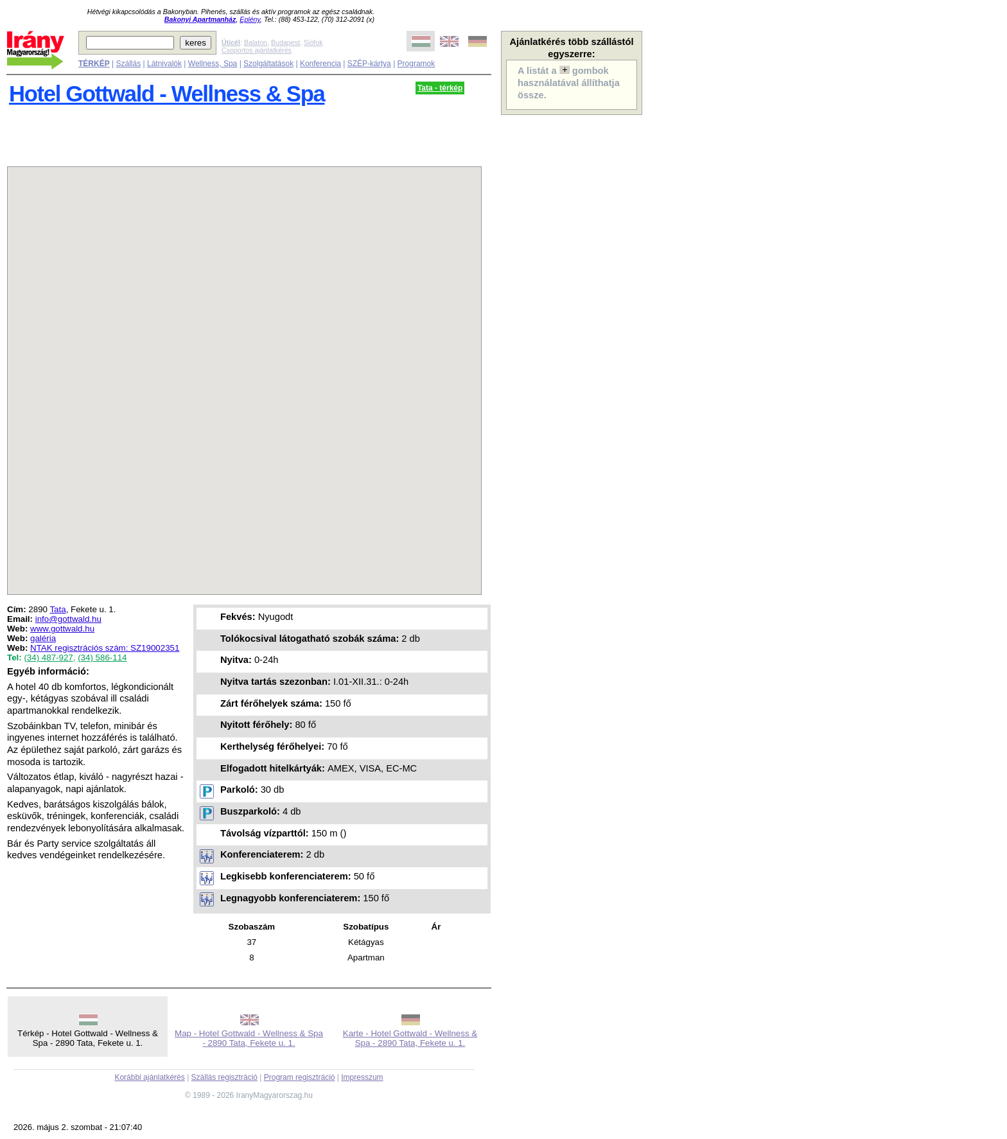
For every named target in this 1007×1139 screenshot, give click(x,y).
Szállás (128, 63)
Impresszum (362, 1077)
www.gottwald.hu (62, 628)
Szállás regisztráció (224, 1077)
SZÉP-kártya (369, 63)
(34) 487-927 (48, 657)
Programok (416, 63)
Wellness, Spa (212, 63)
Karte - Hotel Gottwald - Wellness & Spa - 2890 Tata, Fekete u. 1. (410, 1038)
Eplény (250, 19)
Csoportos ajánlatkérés (257, 50)
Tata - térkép (439, 88)
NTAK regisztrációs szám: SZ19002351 (104, 648)
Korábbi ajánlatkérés (149, 1077)
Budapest (285, 42)
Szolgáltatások (268, 63)
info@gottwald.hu (68, 619)
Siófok (313, 42)
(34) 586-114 (102, 657)
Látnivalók (164, 63)
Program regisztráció (299, 1077)
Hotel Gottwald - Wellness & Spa (166, 94)
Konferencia (320, 63)
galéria (43, 638)
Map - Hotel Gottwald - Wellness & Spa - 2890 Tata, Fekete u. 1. (249, 1038)
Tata (57, 609)
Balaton (255, 42)
